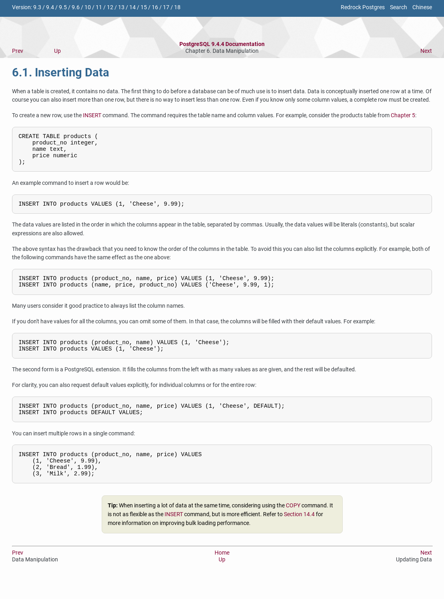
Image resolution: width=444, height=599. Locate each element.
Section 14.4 (299, 534)
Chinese (422, 7)
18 (177, 7)
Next (426, 51)
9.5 (63, 7)
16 (155, 7)
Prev (17, 51)
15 (144, 7)
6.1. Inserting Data (60, 72)
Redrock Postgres (363, 7)
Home (222, 572)
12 (110, 7)
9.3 (37, 7)
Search (398, 7)
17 (166, 7)
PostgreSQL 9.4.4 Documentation (222, 44)
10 (87, 7)
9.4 (50, 7)
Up (57, 51)
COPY (293, 526)
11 (99, 7)
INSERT (92, 115)
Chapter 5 (403, 115)
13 (121, 7)
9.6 (76, 7)
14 (132, 7)
